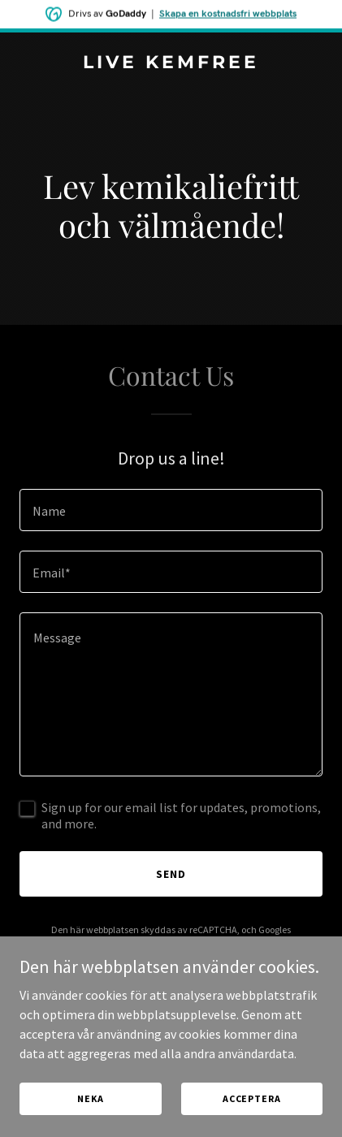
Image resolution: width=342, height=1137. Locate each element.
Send (171, 874)
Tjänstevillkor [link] (199, 944)
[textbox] (171, 510)
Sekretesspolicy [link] (120, 944)
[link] (171, 63)
